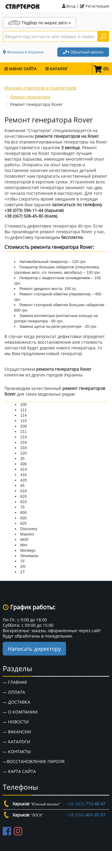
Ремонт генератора (30, 97)
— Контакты (17, 751)
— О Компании (20, 712)
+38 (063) (86, 804)
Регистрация (94, 6)
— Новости (16, 722)
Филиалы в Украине (23, 52)
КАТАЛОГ (56, 68)
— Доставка (16, 702)
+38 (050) (86, 815)
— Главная (15, 682)
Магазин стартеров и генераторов (40, 88)
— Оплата (14, 692)
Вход (68, 6)
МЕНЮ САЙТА (20, 68)
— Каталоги (16, 741)
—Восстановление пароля (34, 761)
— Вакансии (17, 732)
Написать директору (34, 648)
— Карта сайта (19, 771)
